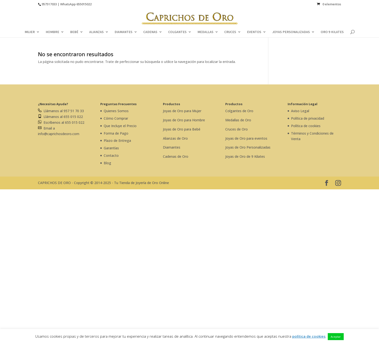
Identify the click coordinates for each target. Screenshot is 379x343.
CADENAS (150, 32)
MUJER (30, 32)
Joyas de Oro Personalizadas (247, 147)
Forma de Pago (116, 133)
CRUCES (230, 32)
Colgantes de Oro (239, 111)
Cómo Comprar (116, 118)
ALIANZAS (96, 32)
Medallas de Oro (238, 120)
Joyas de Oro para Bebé (181, 129)
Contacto (111, 155)
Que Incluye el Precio (120, 125)
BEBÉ (74, 32)
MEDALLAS (205, 32)
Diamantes (171, 147)
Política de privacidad (307, 118)
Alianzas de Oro (175, 138)
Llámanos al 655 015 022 (60, 116)
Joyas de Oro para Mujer (182, 111)
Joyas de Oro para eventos (246, 138)
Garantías (111, 148)
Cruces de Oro (236, 129)
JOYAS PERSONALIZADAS (291, 32)
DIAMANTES (123, 32)
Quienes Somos (116, 111)
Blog (107, 163)
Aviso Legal (300, 111)
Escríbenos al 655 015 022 (61, 122)
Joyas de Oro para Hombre (184, 120)
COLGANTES (177, 32)
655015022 (84, 4)
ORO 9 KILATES (332, 32)
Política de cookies (306, 125)
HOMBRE (52, 32)
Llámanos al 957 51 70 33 (61, 111)
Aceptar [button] (336, 336)
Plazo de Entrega (117, 140)
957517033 (49, 4)
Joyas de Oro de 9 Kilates (245, 156)
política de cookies (309, 336)
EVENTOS (254, 32)
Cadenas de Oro (175, 156)
